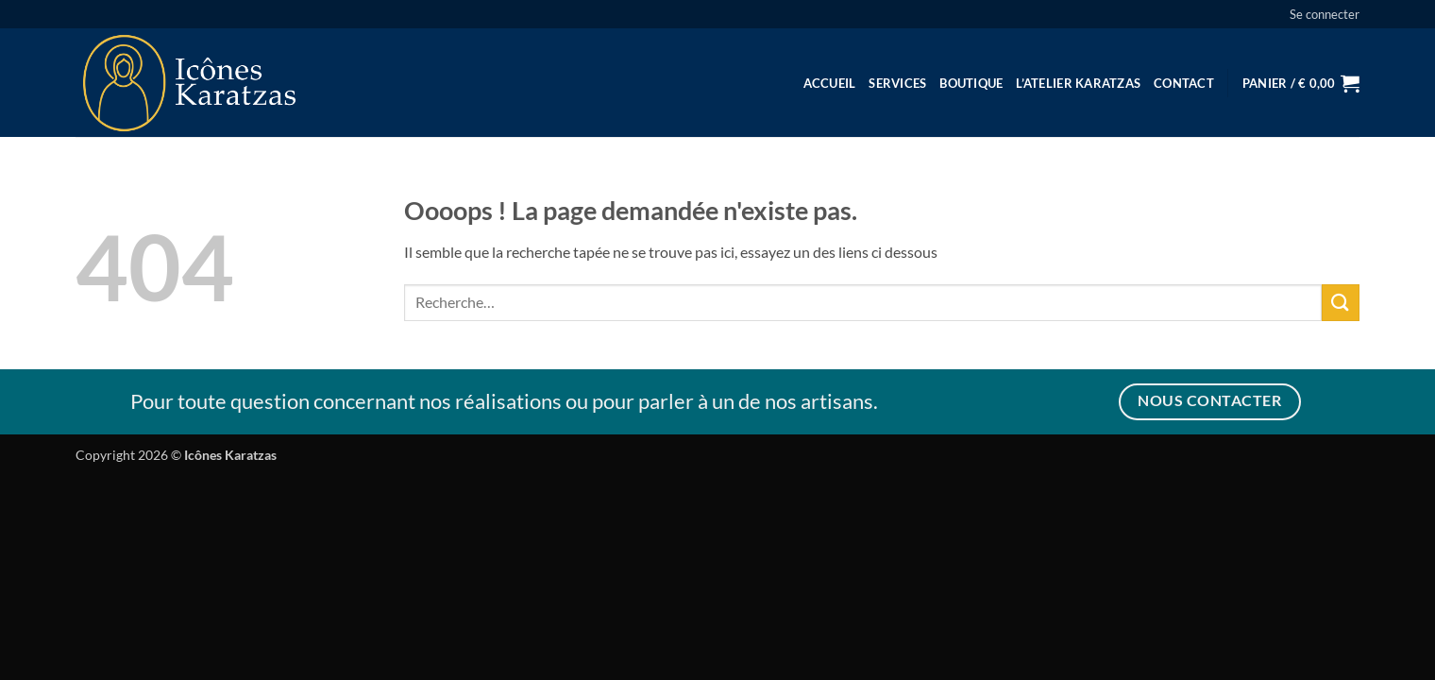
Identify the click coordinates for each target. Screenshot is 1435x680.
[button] (1324, 14)
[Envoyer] (1340, 302)
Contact (1184, 83)
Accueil (829, 83)
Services (897, 83)
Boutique (971, 83)
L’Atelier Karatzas (1078, 83)
